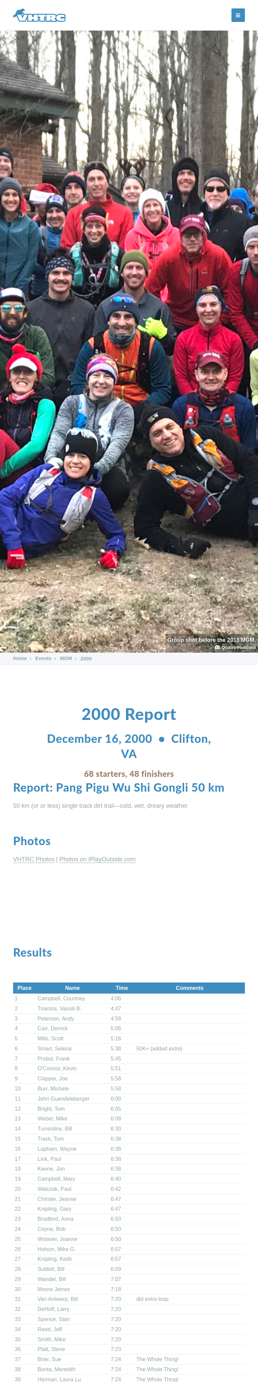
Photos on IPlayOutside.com (97, 859)
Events (43, 658)
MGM (66, 658)
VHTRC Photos (33, 859)
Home (20, 658)
